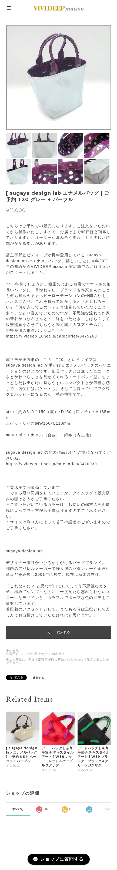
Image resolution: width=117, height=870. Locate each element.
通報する (39, 678)
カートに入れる (58, 632)
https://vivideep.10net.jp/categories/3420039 (51, 464)
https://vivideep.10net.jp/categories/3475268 (51, 336)
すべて (18, 809)
